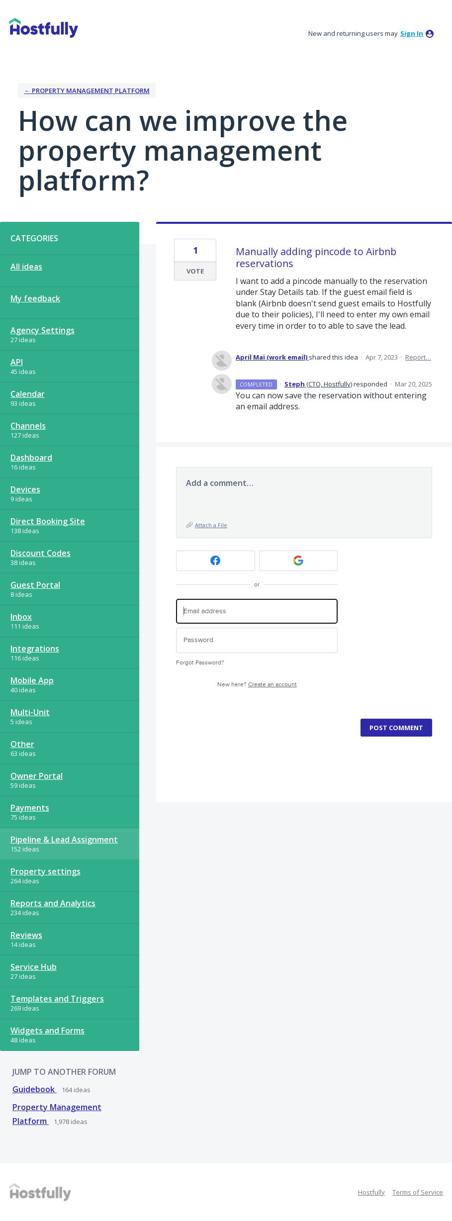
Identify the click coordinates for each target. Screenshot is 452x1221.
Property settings (45, 871)
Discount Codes (40, 553)
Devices (25, 489)
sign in (411, 33)
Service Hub (33, 966)
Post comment (396, 727)
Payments (29, 807)
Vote (195, 271)
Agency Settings (42, 330)
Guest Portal (35, 584)
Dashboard (31, 457)
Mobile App (32, 680)
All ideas (26, 266)
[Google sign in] (298, 561)
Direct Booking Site (47, 521)
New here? (257, 684)
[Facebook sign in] (215, 561)
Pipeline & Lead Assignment (64, 839)
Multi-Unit (30, 712)
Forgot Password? (200, 662)
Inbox (21, 616)
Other (22, 744)
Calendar (27, 393)
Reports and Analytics (52, 903)
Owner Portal (36, 775)
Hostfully (371, 1192)
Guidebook (34, 1089)
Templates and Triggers (57, 998)
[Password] (257, 640)
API (16, 362)
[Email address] (257, 611)
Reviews (26, 935)
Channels (28, 425)
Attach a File (211, 525)
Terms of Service (417, 1192)
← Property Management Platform (87, 90)
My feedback (35, 298)
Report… (418, 357)
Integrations (34, 648)
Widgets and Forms (47, 1030)
